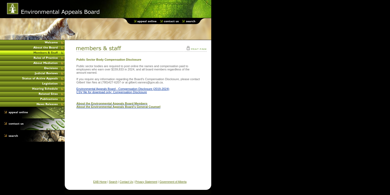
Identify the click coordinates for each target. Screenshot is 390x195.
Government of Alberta (173, 181)
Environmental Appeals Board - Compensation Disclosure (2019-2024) (122, 88)
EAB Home (99, 181)
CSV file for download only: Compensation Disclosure (111, 92)
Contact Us (126, 181)
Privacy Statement (146, 181)
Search (113, 181)
